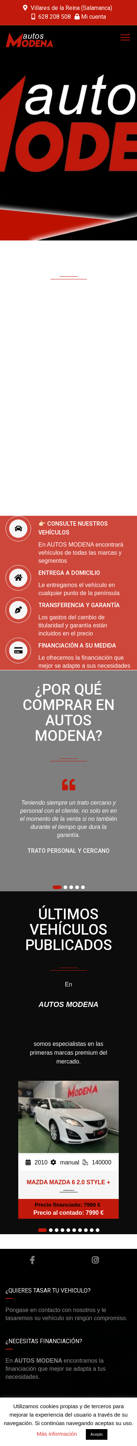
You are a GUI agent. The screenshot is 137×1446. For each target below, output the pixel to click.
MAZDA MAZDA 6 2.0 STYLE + (68, 1182)
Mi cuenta (90, 16)
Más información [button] (57, 1434)
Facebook (32, 1260)
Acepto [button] (96, 1434)
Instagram (95, 1260)
